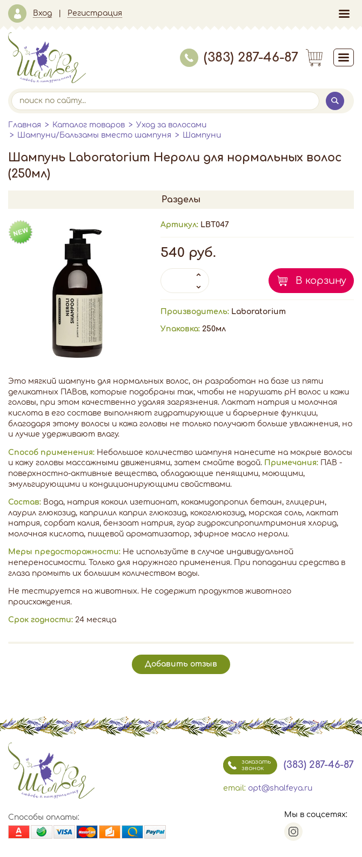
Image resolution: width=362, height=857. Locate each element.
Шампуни (202, 135)
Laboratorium (258, 312)
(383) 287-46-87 (239, 57)
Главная (24, 125)
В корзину (321, 280)
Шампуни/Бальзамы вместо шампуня (94, 135)
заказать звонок (247, 765)
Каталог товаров (88, 125)
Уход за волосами (171, 125)
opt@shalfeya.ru (280, 788)
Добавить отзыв (181, 664)
